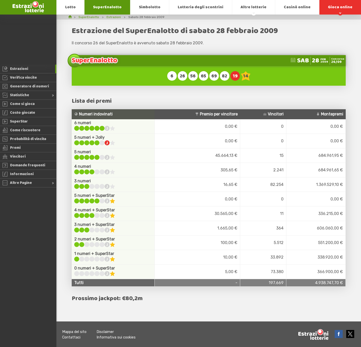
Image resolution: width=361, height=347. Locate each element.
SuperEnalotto (107, 7)
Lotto (70, 7)
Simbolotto (149, 7)
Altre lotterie (253, 7)
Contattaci (71, 337)
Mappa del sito (74, 332)
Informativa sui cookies (116, 337)
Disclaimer (105, 332)
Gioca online (340, 7)
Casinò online (297, 7)
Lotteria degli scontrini (200, 7)
